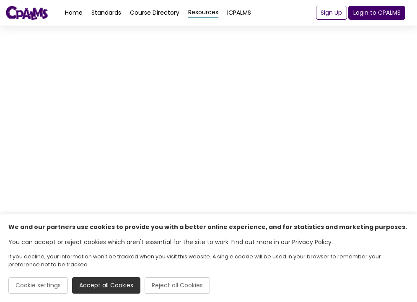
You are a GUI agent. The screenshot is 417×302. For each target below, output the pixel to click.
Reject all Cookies (177, 285)
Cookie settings (38, 285)
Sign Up (331, 12)
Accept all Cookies (106, 285)
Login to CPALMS (377, 12)
